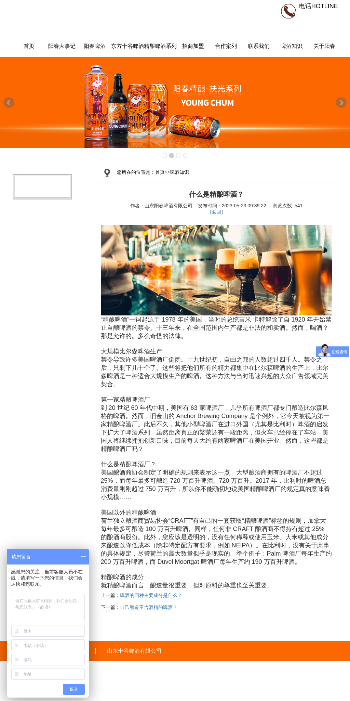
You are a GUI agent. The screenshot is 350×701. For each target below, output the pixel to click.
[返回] (216, 212)
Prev (8, 102)
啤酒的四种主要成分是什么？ (151, 595)
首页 (29, 46)
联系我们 (259, 46)
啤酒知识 (291, 46)
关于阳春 (324, 46)
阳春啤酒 (95, 46)
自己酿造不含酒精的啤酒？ (148, 607)
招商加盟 (193, 46)
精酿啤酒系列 (160, 46)
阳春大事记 (62, 46)
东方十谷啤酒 (127, 46)
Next (341, 102)
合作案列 (226, 46)
